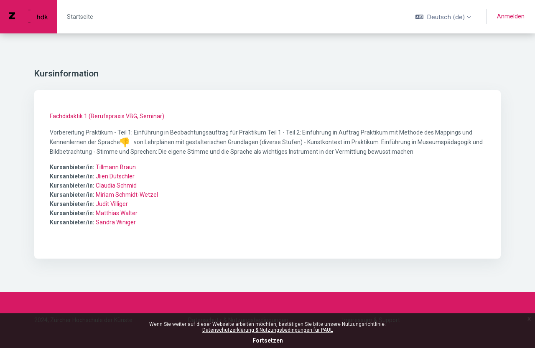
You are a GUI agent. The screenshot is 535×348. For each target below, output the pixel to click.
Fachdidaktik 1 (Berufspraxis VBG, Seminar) (107, 116)
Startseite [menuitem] (80, 16)
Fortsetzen (267, 340)
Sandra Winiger (116, 222)
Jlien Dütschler (115, 176)
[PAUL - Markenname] (28, 16)
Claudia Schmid (116, 185)
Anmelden (511, 16)
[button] (443, 17)
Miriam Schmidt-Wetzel (127, 194)
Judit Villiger (112, 204)
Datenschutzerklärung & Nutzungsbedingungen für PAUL (267, 330)
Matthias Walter (117, 213)
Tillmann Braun (116, 167)
